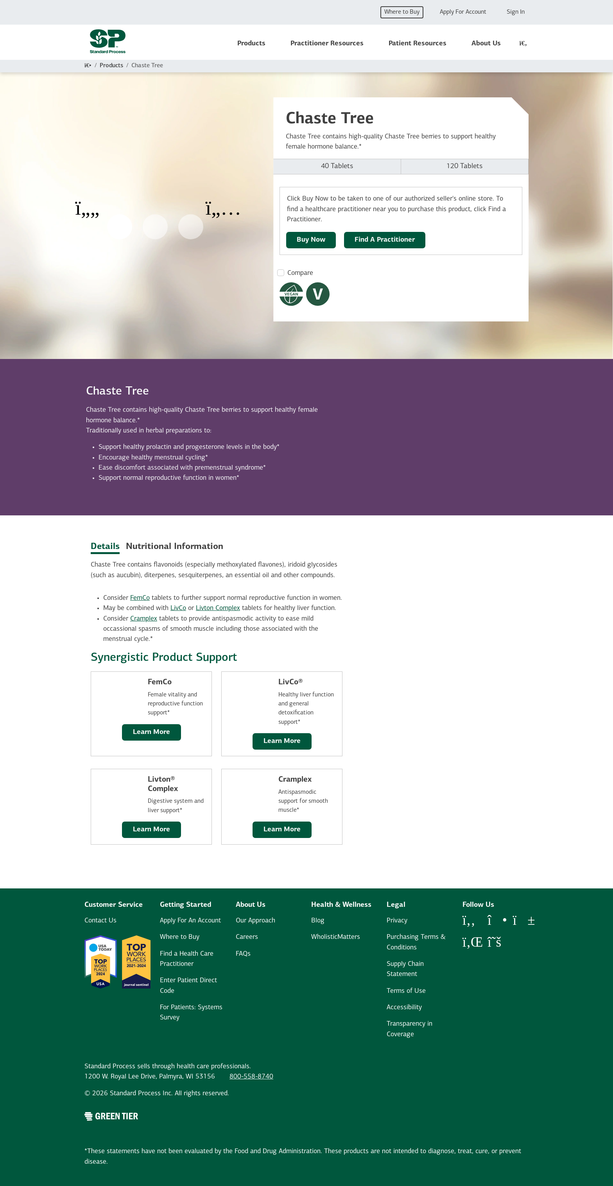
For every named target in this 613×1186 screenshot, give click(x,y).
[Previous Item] (87, 203)
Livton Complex (218, 608)
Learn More (151, 732)
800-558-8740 (251, 1076)
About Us (486, 43)
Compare (300, 273)
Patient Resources (417, 43)
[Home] (87, 66)
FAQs (243, 954)
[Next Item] (223, 203)
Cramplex (143, 618)
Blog (317, 920)
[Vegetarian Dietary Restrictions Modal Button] (318, 294)
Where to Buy (401, 12)
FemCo (140, 598)
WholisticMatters (335, 937)
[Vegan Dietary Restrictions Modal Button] (291, 294)
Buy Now (311, 240)
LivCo (178, 608)
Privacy (397, 920)
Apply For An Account (190, 920)
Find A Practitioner (385, 240)
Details (105, 546)
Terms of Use (406, 991)
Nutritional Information (174, 546)
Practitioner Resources (327, 43)
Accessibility (404, 1007)
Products (251, 43)
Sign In (516, 12)
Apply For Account (463, 12)
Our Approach (255, 920)
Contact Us (100, 920)
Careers (247, 937)
